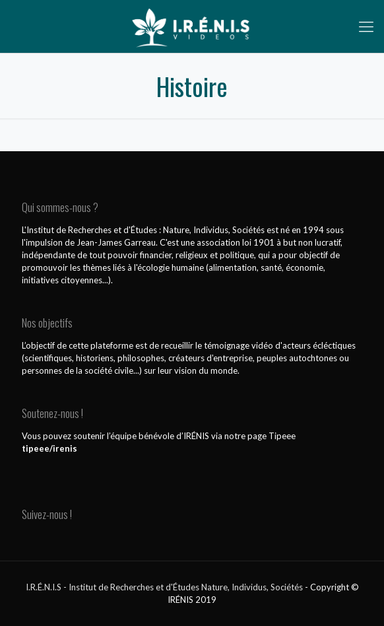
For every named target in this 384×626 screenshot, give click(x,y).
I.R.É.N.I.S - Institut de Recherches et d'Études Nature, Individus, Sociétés (164, 587)
